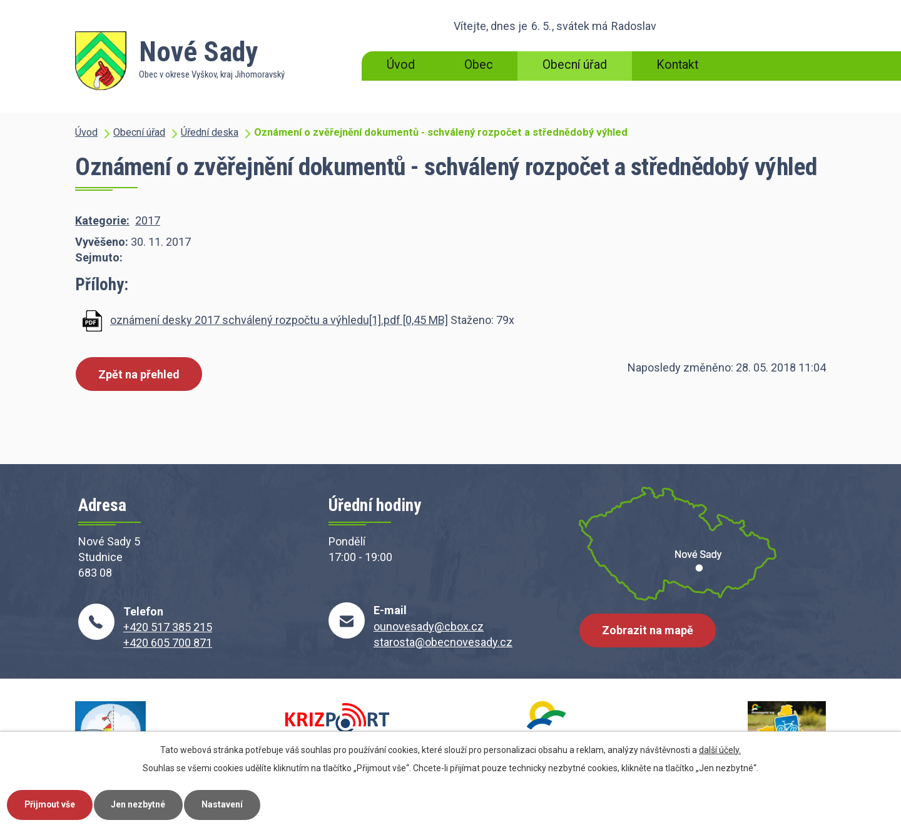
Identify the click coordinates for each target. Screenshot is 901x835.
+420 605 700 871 (167, 642)
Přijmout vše (50, 804)
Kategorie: (102, 220)
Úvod (401, 65)
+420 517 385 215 (167, 627)
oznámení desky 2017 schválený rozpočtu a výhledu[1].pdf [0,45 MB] (279, 319)
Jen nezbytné (140, 804)
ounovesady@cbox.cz (429, 626)
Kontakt (677, 65)
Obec (478, 65)
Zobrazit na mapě (647, 630)
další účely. (720, 749)
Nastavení (224, 804)
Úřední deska (209, 132)
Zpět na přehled (139, 374)
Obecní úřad (574, 65)
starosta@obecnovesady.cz (443, 642)
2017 (147, 220)
